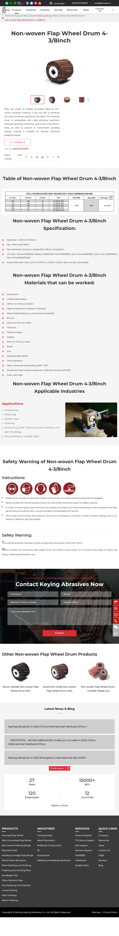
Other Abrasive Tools (12, 880)
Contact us (17, 142)
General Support (83, 835)
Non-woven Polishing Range (38, 16)
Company (45, 10)
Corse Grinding (9, 890)
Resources (72, 10)
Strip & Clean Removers (14, 860)
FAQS (101, 855)
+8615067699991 (79, 3)
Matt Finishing (9, 895)
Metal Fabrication (46, 840)
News (86, 10)
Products (16, 10)
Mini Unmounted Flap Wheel (16, 840)
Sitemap (96, 912)
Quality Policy (82, 865)
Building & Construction (49, 845)
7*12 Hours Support (85, 840)
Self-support (81, 845)
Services (58, 10)
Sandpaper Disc (10, 875)
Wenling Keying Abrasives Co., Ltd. (32, 912)
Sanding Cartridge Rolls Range (17, 855)
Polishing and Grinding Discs (16, 870)
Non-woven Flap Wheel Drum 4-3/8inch (25, 20)
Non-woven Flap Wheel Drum (69, 16)
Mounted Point (9, 850)
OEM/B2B (80, 855)
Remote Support (83, 850)
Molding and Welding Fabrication (54, 860)
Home (8, 16)
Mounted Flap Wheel (12, 835)
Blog (101, 865)
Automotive (43, 855)
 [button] (88, 100)
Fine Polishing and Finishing (16, 885)
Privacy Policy (110, 912)
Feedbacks (80, 860)
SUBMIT (59, 633)
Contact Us (100, 10)
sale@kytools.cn (103, 3)
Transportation (44, 835)
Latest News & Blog (59, 710)
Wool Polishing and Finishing (16, 865)
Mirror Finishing (10, 900)
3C (38, 850)
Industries (31, 10)
